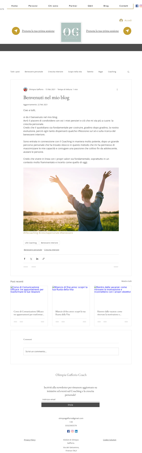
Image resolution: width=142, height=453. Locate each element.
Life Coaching (31, 243)
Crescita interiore (55, 71)
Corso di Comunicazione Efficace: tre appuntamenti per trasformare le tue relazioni (29, 313)
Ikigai (100, 71)
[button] (128, 72)
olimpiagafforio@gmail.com (71, 418)
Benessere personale (34, 71)
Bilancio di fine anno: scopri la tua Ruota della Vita (70, 313)
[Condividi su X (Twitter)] (31, 259)
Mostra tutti (126, 281)
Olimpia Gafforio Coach (71, 375)
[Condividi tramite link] (43, 259)
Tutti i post (15, 71)
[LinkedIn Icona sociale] (76, 431)
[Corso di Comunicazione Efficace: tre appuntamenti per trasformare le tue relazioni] (29, 296)
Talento (90, 71)
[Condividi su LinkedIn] (37, 259)
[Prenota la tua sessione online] (16, 31)
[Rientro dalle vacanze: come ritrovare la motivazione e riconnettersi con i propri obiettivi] (113, 296)
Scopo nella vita (75, 71)
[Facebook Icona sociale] (137, 6)
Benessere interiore (49, 243)
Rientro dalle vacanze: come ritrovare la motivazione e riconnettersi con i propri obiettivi (112, 313)
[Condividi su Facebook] (24, 259)
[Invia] (70, 405)
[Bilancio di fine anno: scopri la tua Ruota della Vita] (71, 296)
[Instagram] (72, 431)
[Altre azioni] (117, 89)
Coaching (112, 71)
